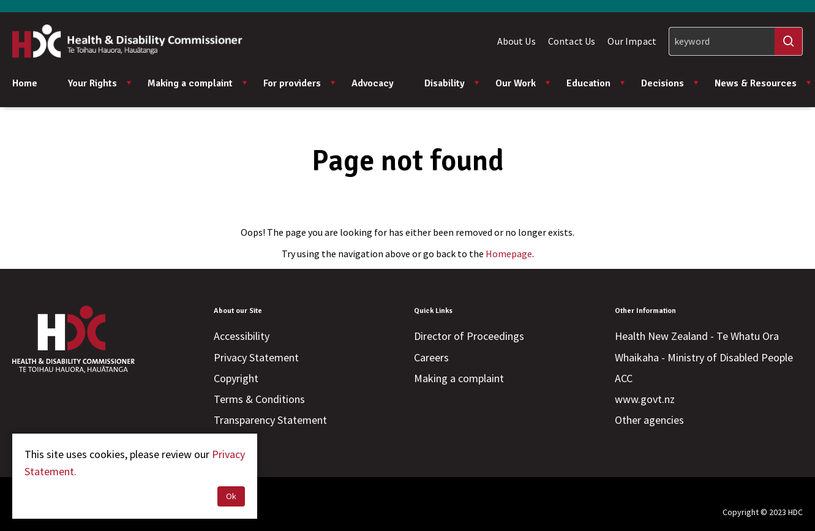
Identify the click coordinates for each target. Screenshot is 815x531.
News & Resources (763, 83)
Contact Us (572, 41)
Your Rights (100, 83)
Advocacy (372, 83)
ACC (624, 378)
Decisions (670, 83)
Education (596, 83)
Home (24, 83)
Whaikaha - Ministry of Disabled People (704, 357)
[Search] (735, 41)
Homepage (509, 253)
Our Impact (631, 41)
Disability (452, 83)
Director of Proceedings (469, 336)
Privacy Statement (256, 357)
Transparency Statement (270, 420)
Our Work (523, 83)
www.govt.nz (645, 399)
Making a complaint (198, 83)
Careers (431, 357)
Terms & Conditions (259, 399)
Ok (231, 496)
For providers (299, 83)
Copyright (236, 378)
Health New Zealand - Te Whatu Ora (697, 336)
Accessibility (241, 336)
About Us (516, 41)
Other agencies (649, 420)
